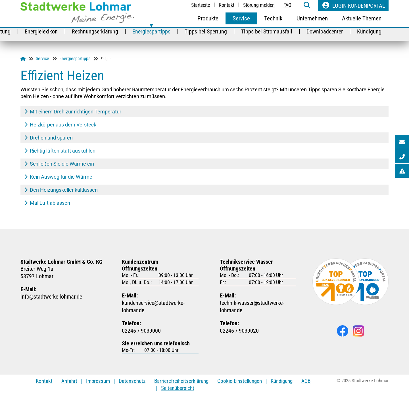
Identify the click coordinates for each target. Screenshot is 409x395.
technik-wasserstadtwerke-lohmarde (258, 306)
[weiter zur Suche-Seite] (307, 5)
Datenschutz (132, 381)
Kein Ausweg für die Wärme (58, 177)
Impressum (98, 381)
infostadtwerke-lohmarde (51, 296)
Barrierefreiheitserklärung (181, 381)
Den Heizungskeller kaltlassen (61, 190)
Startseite (200, 5)
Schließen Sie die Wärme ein (59, 164)
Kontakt (226, 5)
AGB (305, 381)
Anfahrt (69, 381)
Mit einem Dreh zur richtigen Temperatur (72, 112)
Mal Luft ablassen (47, 203)
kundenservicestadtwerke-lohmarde (160, 306)
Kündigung (282, 381)
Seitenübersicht (177, 388)
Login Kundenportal (353, 5)
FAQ (287, 5)
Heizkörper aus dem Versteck (60, 125)
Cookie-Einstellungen (239, 381)
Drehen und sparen (48, 138)
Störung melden (259, 5)
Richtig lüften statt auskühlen (59, 151)
